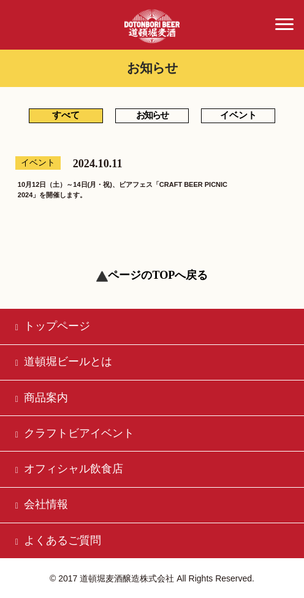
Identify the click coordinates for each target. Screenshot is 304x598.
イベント (238, 115)
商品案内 (41, 398)
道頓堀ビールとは (63, 361)
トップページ (52, 326)
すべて (66, 115)
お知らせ (152, 115)
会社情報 (41, 504)
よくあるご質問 (58, 540)
